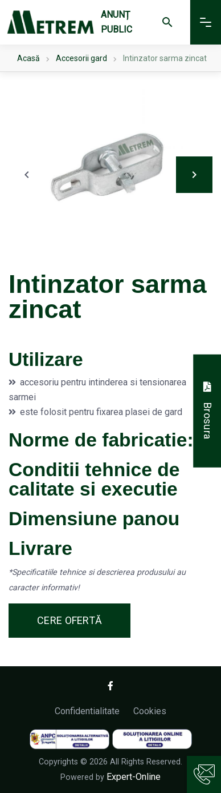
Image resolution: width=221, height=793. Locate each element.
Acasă (28, 58)
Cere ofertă (69, 620)
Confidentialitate (87, 711)
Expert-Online (134, 776)
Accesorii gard (81, 58)
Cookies (149, 711)
